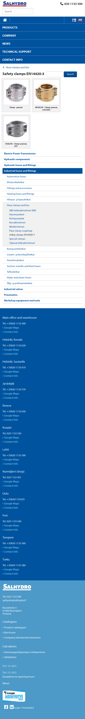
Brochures (9, 632)
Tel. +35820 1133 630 (14, 411)
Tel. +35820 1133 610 (14, 367)
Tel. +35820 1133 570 (14, 389)
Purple (17, 707)
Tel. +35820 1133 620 (14, 345)
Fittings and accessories (19, 188)
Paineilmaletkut (15, 260)
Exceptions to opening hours (19, 676)
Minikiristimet (16, 226)
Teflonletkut (13, 271)
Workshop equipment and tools (22, 300)
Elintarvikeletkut (15, 182)
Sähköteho (10, 657)
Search (70, 74)
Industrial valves (13, 289)
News (6, 683)
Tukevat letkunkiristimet (22, 242)
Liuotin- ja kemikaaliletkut (21, 254)
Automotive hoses (16, 176)
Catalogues (10, 622)
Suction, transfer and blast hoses (24, 266)
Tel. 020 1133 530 (12, 433)
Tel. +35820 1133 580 (14, 565)
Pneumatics (11, 294)
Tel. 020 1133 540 (12, 521)
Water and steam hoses (19, 277)
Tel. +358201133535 (14, 499)
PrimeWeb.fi (28, 707)
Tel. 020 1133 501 (12, 477)
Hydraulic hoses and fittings (20, 165)
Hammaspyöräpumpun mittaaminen (24, 652)
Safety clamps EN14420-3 (22, 234)
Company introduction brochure (22, 637)
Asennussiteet (16, 214)
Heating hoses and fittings (20, 193)
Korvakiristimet (17, 222)
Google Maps (11, 327)
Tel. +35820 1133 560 (14, 543)
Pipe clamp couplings (20, 230)
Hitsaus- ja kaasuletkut (18, 199)
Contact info (11, 331)
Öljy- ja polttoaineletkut (19, 283)
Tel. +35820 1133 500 (14, 323)
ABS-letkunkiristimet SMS (22, 210)
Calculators (9, 646)
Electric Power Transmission (20, 153)
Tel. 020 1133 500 (12, 596)
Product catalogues (15, 627)
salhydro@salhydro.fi (14, 600)
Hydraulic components (17, 159)
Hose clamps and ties (18, 205)
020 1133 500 (71, 4)
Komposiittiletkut (16, 248)
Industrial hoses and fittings (20, 170)
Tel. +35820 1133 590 (14, 455)
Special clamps (17, 238)
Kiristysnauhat (16, 218)
